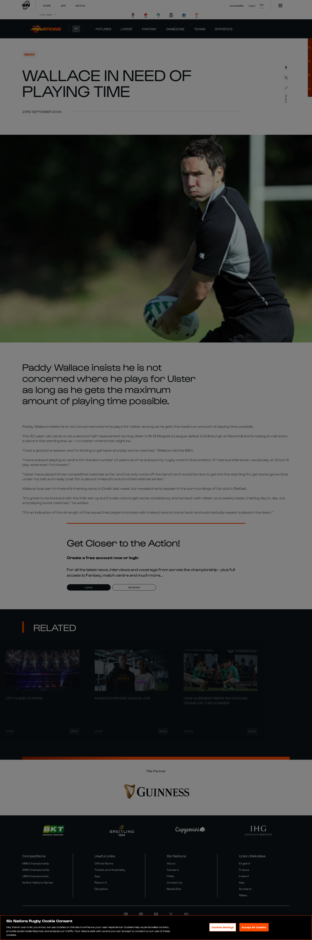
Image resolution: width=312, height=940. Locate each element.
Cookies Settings (223, 927)
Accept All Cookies (254, 927)
